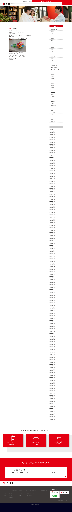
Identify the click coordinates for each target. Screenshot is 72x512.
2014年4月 (51, 344)
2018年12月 (51, 253)
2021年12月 (51, 194)
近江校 (52, 110)
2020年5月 (51, 225)
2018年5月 (51, 264)
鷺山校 (52, 60)
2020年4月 (51, 227)
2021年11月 (51, 196)
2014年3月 (51, 346)
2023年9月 (51, 160)
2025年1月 (51, 134)
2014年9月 (51, 336)
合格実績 (46, 4)
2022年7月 (51, 183)
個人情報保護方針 (44, 490)
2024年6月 (51, 145)
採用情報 (20, 495)
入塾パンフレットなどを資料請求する (32, 490)
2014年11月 (51, 333)
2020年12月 (51, 214)
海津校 (52, 85)
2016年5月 (51, 303)
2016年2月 (51, 308)
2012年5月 (51, 382)
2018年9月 (51, 258)
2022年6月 (51, 184)
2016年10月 (51, 295)
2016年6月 (51, 302)
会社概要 (20, 493)
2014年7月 (51, 339)
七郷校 (52, 47)
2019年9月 (51, 238)
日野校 (52, 58)
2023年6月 (51, 165)
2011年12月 (51, 390)
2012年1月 (51, 388)
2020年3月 (51, 228)
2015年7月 (51, 320)
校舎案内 (59, 4)
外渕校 (52, 114)
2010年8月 (51, 416)
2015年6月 (51, 321)
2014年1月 (51, 349)
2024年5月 (51, 147)
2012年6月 (51, 380)
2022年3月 (51, 189)
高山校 (52, 96)
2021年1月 (51, 212)
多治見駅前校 (53, 92)
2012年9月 (51, 375)
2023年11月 (51, 157)
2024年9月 (51, 140)
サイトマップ (43, 493)
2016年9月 (51, 297)
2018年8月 (51, 259)
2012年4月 (51, 383)
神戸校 (10, 28)
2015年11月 (51, 313)
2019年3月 (51, 248)
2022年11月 (51, 176)
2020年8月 (51, 220)
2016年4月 (51, 305)
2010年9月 (51, 414)
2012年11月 (51, 372)
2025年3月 (51, 131)
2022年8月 (51, 181)
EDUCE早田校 (53, 65)
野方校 (52, 103)
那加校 (52, 36)
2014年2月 (51, 347)
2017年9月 (51, 277)
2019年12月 (51, 233)
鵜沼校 (52, 38)
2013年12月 (51, 351)
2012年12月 (51, 370)
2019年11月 (51, 235)
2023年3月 (51, 170)
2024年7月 (51, 144)
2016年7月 (51, 300)
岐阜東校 (52, 56)
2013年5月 (51, 362)
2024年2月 (51, 152)
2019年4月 (51, 246)
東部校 (52, 83)
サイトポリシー (66, 500)
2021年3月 (51, 209)
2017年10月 (51, 276)
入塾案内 (53, 4)
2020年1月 (51, 232)
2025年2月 (51, 132)
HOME (5, 490)
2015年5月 (51, 323)
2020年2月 (51, 230)
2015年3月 (51, 326)
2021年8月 (51, 201)
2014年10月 (51, 334)
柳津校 (52, 33)
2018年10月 (51, 256)
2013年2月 (51, 367)
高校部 (41, 4)
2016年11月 (51, 294)
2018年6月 (51, 263)
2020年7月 (51, 222)
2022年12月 (51, 175)
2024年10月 (51, 139)
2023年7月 (51, 163)
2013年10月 (51, 354)
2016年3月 (51, 307)
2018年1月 (51, 271)
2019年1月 (51, 251)
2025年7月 (51, 129)
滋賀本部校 (52, 105)
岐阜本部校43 (53, 29)
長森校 (52, 116)
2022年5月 (51, 186)
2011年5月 (51, 401)
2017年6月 (51, 282)
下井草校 (52, 101)
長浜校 (52, 119)
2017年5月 (51, 284)
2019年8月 (51, 240)
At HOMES (11, 497)
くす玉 (11, 25)
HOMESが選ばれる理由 (13, 490)
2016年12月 (51, 292)
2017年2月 (51, 289)
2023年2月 (51, 171)
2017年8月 (51, 279)
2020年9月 (51, 219)
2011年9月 (51, 395)
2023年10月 (51, 158)
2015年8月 (51, 318)
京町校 (52, 94)
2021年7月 (51, 202)
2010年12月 (51, 409)
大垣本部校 (52, 67)
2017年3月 (51, 287)
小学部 (30, 4)
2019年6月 (51, 243)
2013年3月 (51, 365)
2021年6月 (51, 204)
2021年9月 (51, 199)
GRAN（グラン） (53, 69)
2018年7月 (51, 261)
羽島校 (52, 40)
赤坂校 (52, 74)
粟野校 (52, 49)
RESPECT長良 (53, 112)
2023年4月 (51, 168)
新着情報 (25, 4)
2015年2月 (51, 328)
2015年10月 (51, 315)
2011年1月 (51, 408)
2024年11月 (51, 137)
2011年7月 (51, 398)
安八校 (52, 76)
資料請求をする (67, 3)
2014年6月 (51, 341)
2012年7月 (51, 378)
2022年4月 (51, 188)
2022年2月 (51, 191)
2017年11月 (51, 274)
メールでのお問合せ (51, 472)
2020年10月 (51, 217)
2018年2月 (51, 269)
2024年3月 (51, 150)
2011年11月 (51, 391)
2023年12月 (51, 155)
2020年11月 (51, 215)
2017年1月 (51, 290)
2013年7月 (51, 359)
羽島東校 (52, 42)
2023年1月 (51, 173)
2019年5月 (51, 245)
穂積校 (52, 51)
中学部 (35, 4)
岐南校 (52, 31)
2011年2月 (51, 406)
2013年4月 (51, 364)
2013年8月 (51, 357)
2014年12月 (51, 331)
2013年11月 (51, 352)
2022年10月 (51, 178)
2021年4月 (51, 207)
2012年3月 (51, 385)
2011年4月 (51, 403)
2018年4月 (51, 266)
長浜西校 (52, 121)
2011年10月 (51, 393)
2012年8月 (51, 377)
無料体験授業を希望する (30, 493)
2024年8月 (51, 142)
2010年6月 (51, 419)
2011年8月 (51, 396)
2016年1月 (51, 310)
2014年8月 (51, 338)
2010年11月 (51, 411)
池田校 (52, 87)
